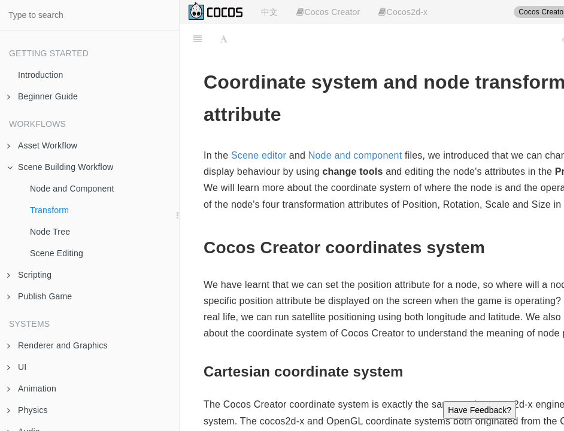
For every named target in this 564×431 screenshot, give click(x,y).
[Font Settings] (223, 39)
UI (16, 367)
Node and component (355, 155)
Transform (49, 210)
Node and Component (72, 188)
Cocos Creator (328, 12)
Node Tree (50, 231)
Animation (31, 388)
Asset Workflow (42, 145)
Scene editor (258, 155)
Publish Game (39, 296)
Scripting (29, 275)
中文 (269, 12)
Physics (27, 410)
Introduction (40, 75)
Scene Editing (56, 253)
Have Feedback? (479, 410)
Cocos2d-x (402, 12)
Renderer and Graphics (57, 345)
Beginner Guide (42, 96)
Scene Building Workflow (60, 167)
